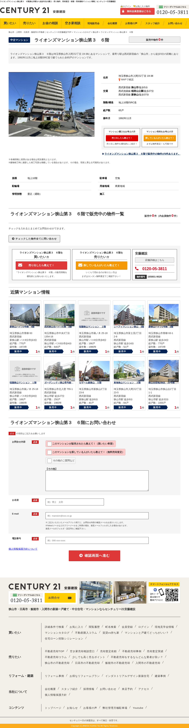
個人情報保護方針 (56, 694)
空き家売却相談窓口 (82, 651)
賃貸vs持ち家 (111, 632)
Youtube (138, 707)
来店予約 (127, 688)
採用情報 (88, 688)
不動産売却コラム (56, 657)
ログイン (127, 6)
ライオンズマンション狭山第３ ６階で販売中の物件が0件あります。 (142, 153)
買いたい (10, 23)
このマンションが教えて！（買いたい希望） (81, 444)
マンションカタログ (57, 632)
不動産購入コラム (86, 632)
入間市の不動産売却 (148, 662)
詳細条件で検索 (54, 626)
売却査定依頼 (108, 651)
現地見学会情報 (164, 626)
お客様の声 (90, 707)
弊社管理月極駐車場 (115, 707)
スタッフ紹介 (69, 688)
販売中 (18, 351)
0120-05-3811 (151, 269)
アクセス (143, 688)
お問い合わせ (108, 688)
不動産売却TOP (54, 651)
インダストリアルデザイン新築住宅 (127, 675)
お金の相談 (50, 23)
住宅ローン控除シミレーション (64, 638)
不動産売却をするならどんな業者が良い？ (137, 657)
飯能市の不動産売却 (117, 662)
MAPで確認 (126, 79)
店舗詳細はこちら (154, 260)
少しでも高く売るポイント (88, 657)
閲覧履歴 (94, 626)
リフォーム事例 (54, 675)
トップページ (53, 707)
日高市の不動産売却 (87, 662)
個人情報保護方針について (23, 548)
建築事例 (160, 675)
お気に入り (76, 626)
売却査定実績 (155, 651)
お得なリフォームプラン (85, 675)
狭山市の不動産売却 (57, 662)
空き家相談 (72, 23)
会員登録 (127, 626)
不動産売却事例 (131, 651)
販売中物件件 (154, 39)
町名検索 (110, 626)
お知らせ (72, 707)
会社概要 (50, 688)
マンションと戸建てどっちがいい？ (147, 632)
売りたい (29, 23)
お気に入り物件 (142, 6)
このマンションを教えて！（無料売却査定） (85, 452)
